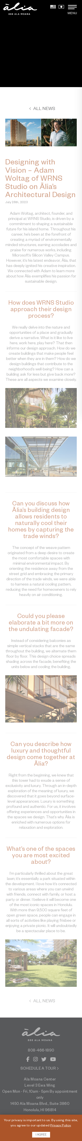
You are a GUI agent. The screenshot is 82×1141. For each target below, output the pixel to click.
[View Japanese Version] (61, 8)
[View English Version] (53, 8)
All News (42, 109)
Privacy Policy (60, 1126)
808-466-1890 (41, 1051)
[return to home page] (20, 9)
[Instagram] (35, 1060)
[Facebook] (28, 1060)
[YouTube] (53, 1060)
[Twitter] (43, 1060)
